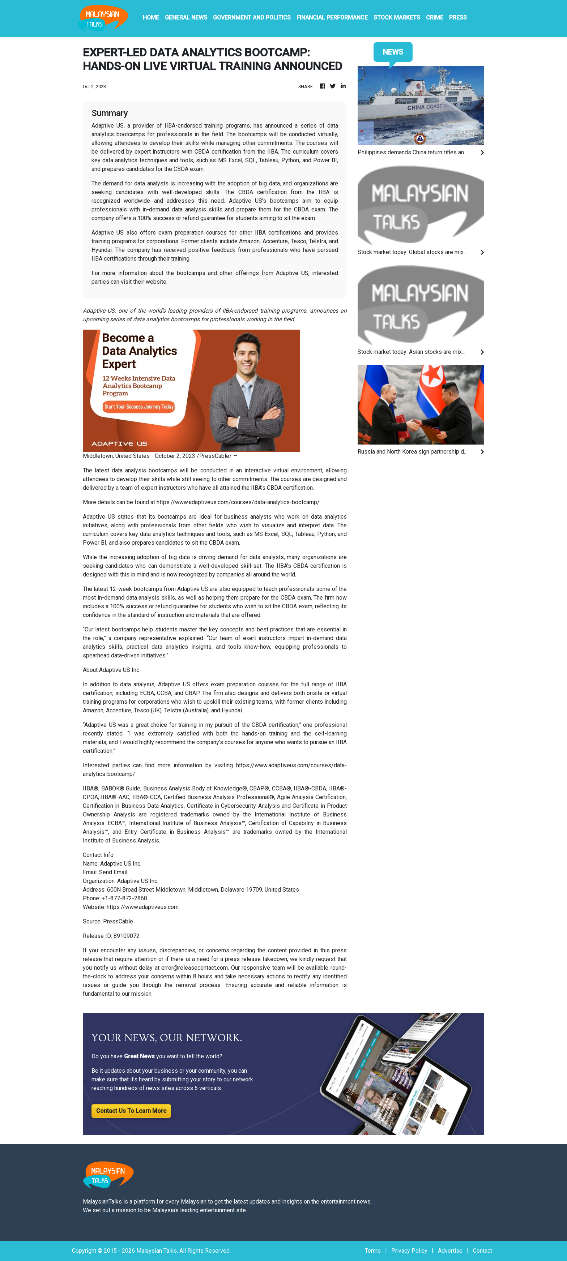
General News (186, 17)
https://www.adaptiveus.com (143, 907)
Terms (373, 1250)
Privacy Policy (409, 1250)
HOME (151, 17)
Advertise (450, 1250)
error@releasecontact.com (194, 967)
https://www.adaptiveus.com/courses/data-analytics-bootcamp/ (238, 502)
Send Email (113, 872)
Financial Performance (332, 17)
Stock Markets (397, 17)
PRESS (458, 17)
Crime (434, 17)
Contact (482, 1250)
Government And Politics (252, 17)
